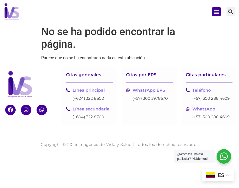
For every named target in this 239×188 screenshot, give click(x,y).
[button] (216, 11)
